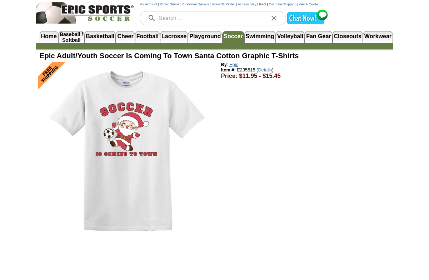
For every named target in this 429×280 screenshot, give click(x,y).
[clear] (274, 18)
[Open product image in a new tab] (127, 151)
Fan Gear (318, 36)
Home (49, 36)
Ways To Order (223, 4)
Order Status (169, 4)
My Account (149, 4)
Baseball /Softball (71, 36)
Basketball (100, 36)
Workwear (377, 36)
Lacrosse (173, 36)
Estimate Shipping (282, 4)
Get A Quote (308, 4)
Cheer (125, 36)
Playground (205, 36)
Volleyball (290, 36)
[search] (152, 18)
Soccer (233, 36)
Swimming (260, 36)
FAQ (262, 4)
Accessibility (247, 4)
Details (265, 69)
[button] (307, 23)
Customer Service (195, 4)
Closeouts (347, 36)
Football (147, 36)
